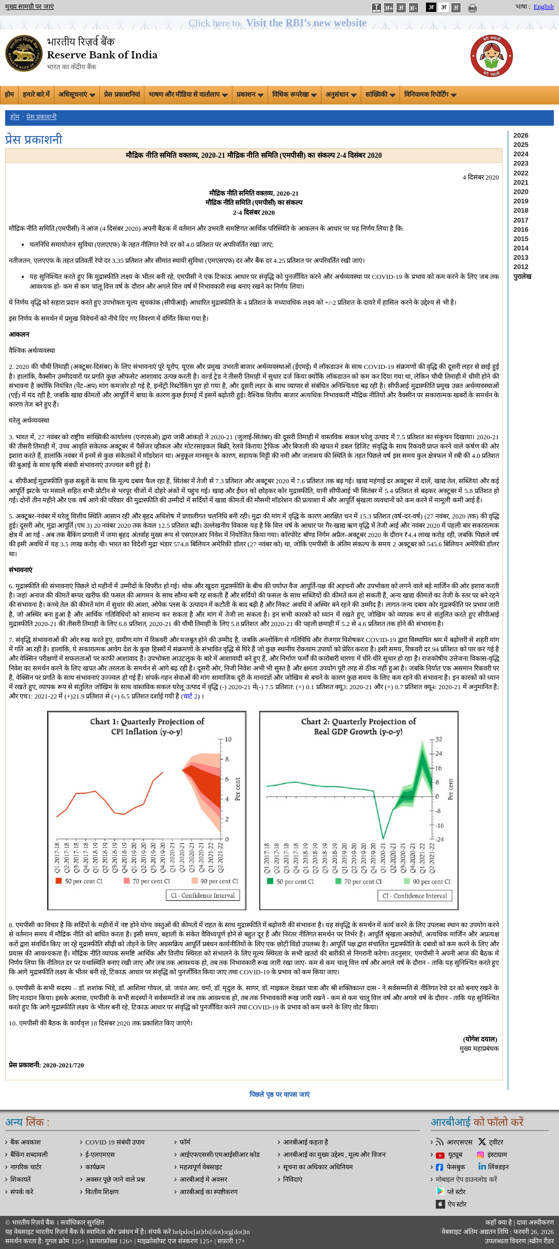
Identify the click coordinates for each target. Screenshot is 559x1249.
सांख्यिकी (380, 94)
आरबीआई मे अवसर (203, 1179)
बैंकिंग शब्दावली (29, 1154)
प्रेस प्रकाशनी (41, 117)
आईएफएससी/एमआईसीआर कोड (220, 1154)
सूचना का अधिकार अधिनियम (318, 1167)
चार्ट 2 (190, 696)
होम (9, 94)
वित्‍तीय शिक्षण (102, 1192)
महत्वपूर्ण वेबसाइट (201, 1167)
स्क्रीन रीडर (541, 1241)
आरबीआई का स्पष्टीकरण (209, 1192)
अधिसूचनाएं (76, 94)
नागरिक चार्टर (25, 1167)
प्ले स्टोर (456, 1192)
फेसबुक (456, 1167)
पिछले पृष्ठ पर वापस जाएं (279, 1094)
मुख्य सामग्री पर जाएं (29, 6)
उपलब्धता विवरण (505, 1241)
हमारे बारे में (36, 94)
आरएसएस (460, 1142)
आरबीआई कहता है (305, 1142)
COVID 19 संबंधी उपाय (114, 1142)
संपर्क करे (21, 1192)
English (544, 6)
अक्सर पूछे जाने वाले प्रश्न (115, 1179)
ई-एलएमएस (100, 1154)
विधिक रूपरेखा (294, 94)
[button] (280, 23)
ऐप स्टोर (457, 1204)
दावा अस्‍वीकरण (535, 1222)
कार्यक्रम (95, 1167)
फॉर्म (185, 1142)
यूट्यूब (455, 1154)
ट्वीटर (496, 1142)
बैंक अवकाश (25, 1142)
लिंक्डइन (498, 1167)
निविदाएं (292, 1179)
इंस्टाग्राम (497, 1154)
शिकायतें (20, 1179)
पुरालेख (522, 276)
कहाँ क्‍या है (499, 1222)
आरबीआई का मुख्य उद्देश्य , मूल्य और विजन (334, 1154)
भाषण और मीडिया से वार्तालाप (188, 94)
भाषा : (523, 6)
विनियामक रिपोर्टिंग (430, 94)
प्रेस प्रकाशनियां (121, 94)
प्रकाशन (250, 94)
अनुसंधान (341, 94)
